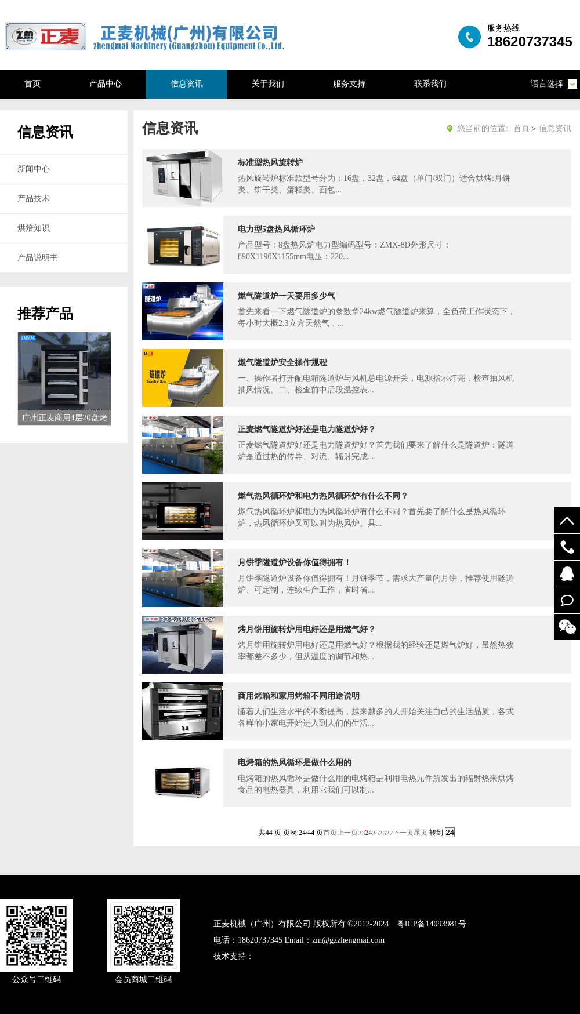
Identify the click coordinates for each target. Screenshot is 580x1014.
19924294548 (567, 547)
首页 (32, 83)
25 (375, 833)
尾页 (420, 832)
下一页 (403, 832)
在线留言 (567, 600)
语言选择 (547, 83)
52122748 (567, 574)
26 (382, 833)
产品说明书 (37, 257)
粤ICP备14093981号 (431, 923)
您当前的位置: (482, 128)
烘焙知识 (33, 228)
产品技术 (33, 198)
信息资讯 (187, 83)
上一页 (347, 832)
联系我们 (430, 83)
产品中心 (105, 83)
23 (361, 833)
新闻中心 (33, 169)
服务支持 (349, 83)
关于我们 (268, 83)
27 (389, 833)
